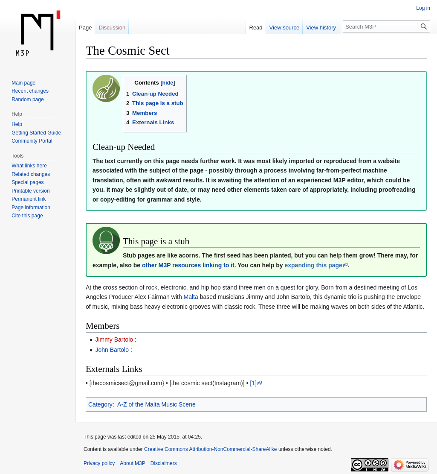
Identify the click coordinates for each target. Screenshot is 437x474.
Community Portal (32, 141)
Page (85, 27)
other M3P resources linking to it (188, 265)
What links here (29, 166)
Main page (23, 83)
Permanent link (29, 199)
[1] (253, 383)
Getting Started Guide (36, 133)
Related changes (31, 174)
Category (100, 404)
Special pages (27, 182)
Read (256, 27)
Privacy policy (99, 463)
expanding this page (313, 265)
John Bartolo (112, 349)
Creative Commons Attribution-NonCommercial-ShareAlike (210, 449)
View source (284, 27)
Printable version (30, 191)
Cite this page (27, 216)
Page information (31, 208)
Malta (191, 296)
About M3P (132, 463)
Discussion (111, 27)
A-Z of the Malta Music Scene (156, 404)
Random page (27, 99)
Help (17, 124)
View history (321, 27)
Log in (423, 8)
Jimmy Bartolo (114, 339)
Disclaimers (163, 463)
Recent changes (30, 91)
